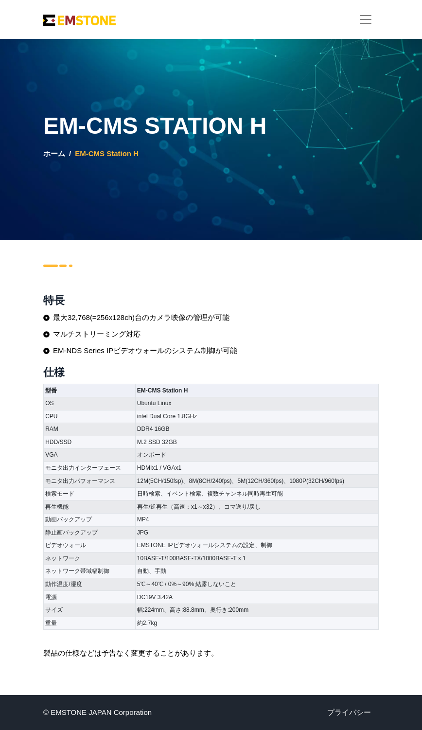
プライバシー (349, 712)
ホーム (54, 153)
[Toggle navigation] (365, 19)
